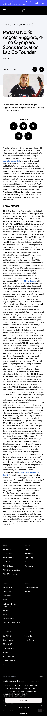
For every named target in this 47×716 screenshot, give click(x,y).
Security (6, 610)
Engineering (28, 557)
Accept (23, 703)
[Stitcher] (28, 136)
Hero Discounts (8, 656)
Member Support (9, 549)
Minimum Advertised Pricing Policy (10, 605)
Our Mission (28, 566)
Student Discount (9, 660)
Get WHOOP (7, 636)
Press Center (29, 640)
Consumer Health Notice (12, 622)
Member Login (8, 562)
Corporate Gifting (9, 648)
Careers (27, 562)
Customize (23, 710)
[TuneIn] (19, 136)
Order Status (7, 553)
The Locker (28, 636)
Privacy (5, 599)
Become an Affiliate (31, 587)
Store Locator (7, 665)
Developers (28, 553)
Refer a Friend (8, 640)
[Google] (14, 126)
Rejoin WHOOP (8, 557)
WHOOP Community (10, 574)
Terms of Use (7, 587)
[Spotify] (23, 126)
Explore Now (39, 3)
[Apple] (33, 126)
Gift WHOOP (7, 644)
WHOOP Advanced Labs (12, 570)
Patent (5, 614)
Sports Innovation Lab (11, 160)
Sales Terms (7, 595)
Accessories (7, 652)
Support (27, 549)
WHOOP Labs (8, 566)
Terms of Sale (7, 591)
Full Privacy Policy (9, 618)
